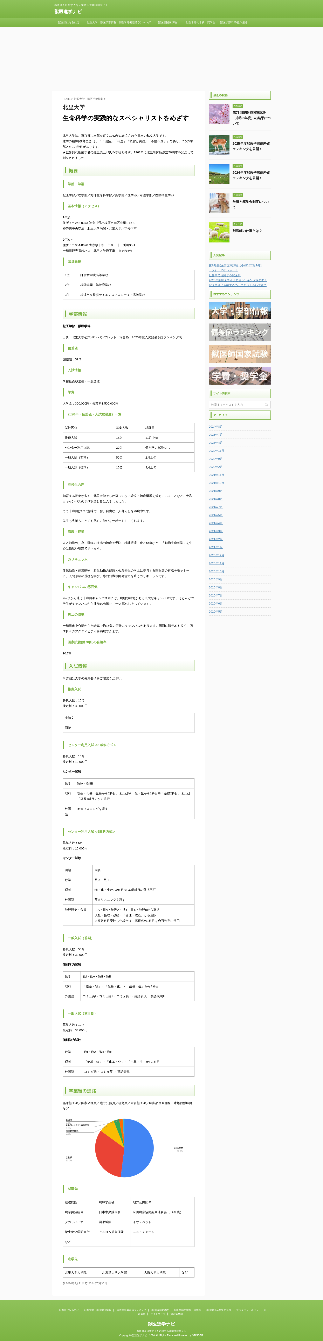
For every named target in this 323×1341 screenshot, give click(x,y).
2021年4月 (216, 523)
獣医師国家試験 (167, 22)
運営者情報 (177, 1314)
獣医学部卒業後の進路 (233, 22)
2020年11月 (216, 563)
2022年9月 (216, 458)
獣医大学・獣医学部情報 (101, 22)
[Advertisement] (161, 58)
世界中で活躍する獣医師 (225, 275)
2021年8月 (216, 499)
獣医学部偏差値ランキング (135, 22)
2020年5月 (216, 611)
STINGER (197, 1335)
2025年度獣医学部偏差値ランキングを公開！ (238, 280)
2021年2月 (216, 539)
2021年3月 (216, 531)
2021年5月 (216, 515)
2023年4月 (216, 442)
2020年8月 (216, 587)
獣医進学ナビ (68, 11)
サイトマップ (158, 1314)
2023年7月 (216, 434)
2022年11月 (216, 450)
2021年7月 (216, 507)
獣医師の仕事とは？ (247, 231)
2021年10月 (216, 483)
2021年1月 (216, 547)
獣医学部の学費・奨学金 (200, 22)
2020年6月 (216, 603)
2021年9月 (216, 491)
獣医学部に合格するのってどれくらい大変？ (238, 285)
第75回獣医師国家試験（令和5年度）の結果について (252, 118)
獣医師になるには (69, 22)
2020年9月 (216, 579)
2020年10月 (216, 571)
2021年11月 (216, 474)
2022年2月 (216, 466)
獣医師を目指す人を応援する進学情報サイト (161, 1331)
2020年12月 (216, 555)
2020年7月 (216, 595)
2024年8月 (216, 426)
